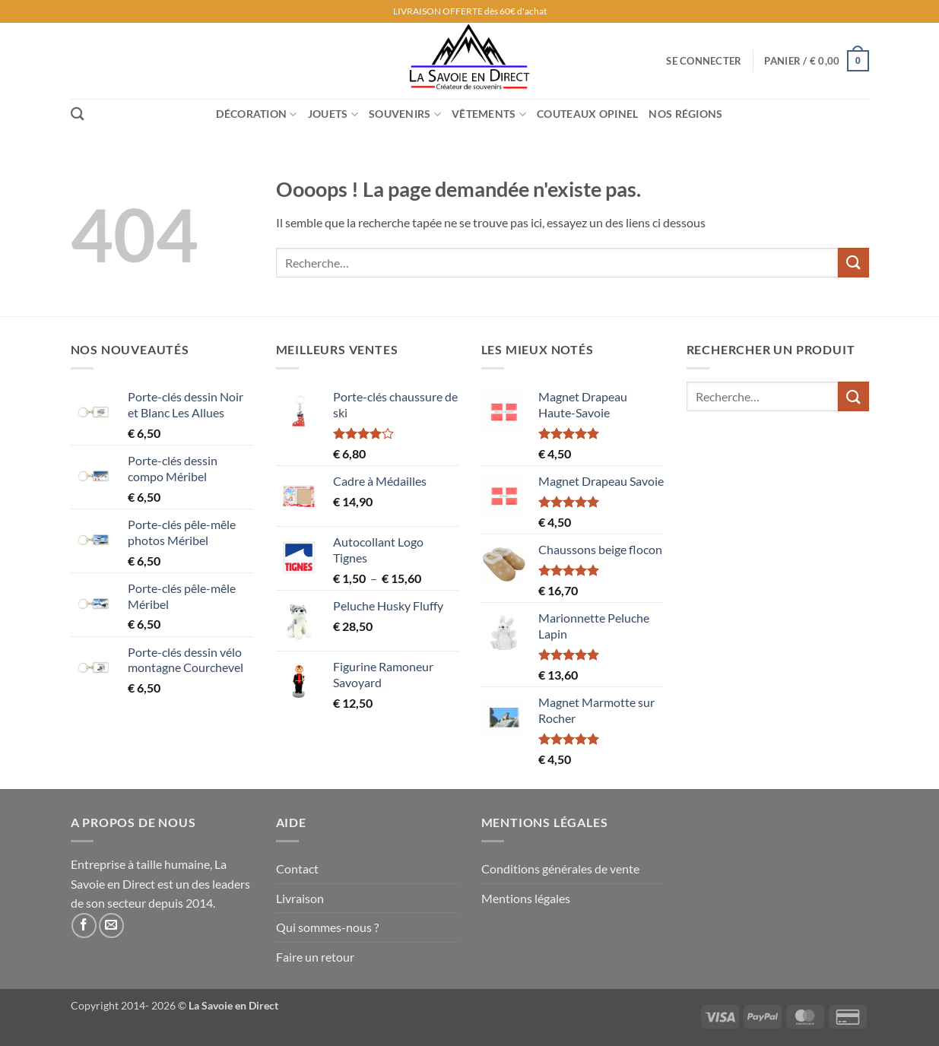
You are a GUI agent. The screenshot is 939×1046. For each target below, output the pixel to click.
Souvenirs (405, 114)
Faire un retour (315, 956)
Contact (297, 868)
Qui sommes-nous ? (327, 927)
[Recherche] (77, 114)
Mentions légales (525, 898)
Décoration (256, 114)
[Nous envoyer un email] (111, 925)
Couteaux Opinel (587, 113)
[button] (703, 61)
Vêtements (489, 114)
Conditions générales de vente (560, 868)
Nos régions (685, 113)
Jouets (333, 114)
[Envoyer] (853, 262)
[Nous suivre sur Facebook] (84, 925)
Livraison (300, 898)
